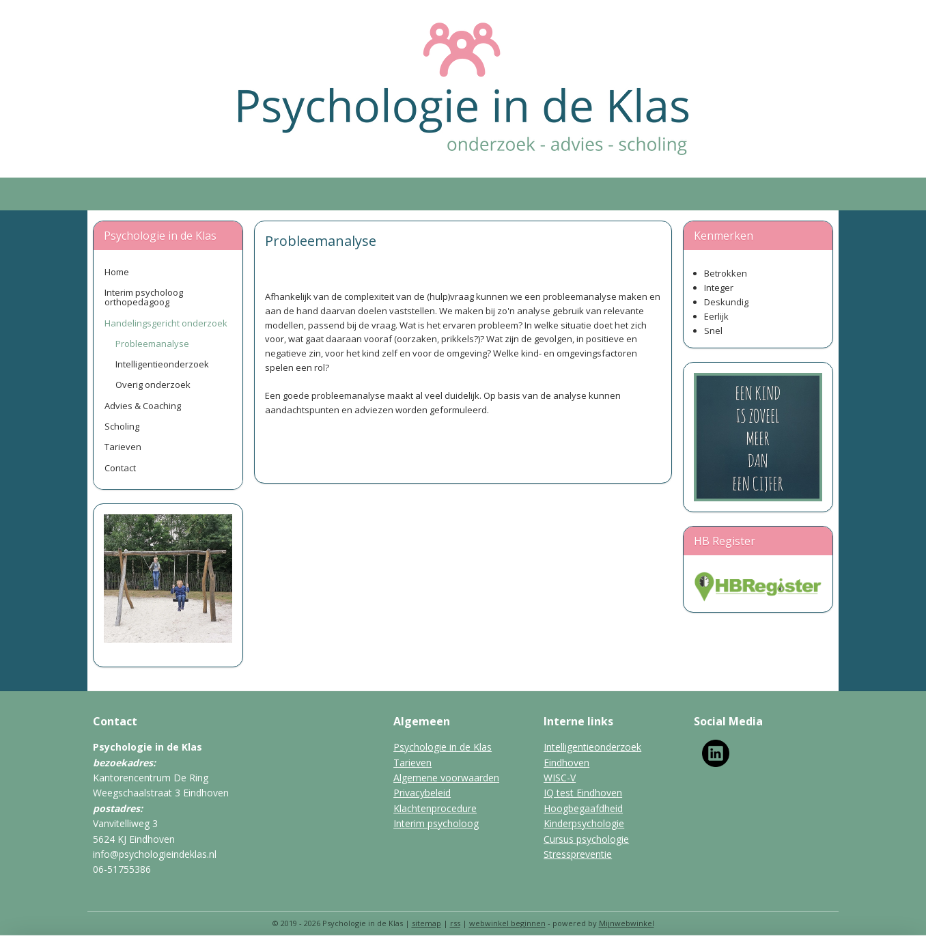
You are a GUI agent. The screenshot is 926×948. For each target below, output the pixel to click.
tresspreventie (580, 854)
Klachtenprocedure (435, 808)
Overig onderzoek (153, 384)
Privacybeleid (422, 792)
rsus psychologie (592, 839)
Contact (120, 468)
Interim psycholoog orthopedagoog (143, 297)
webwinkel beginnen (507, 923)
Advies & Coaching (142, 406)
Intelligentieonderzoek (162, 364)
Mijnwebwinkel (626, 923)
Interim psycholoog (436, 823)
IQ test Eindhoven (583, 792)
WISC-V (560, 777)
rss (455, 923)
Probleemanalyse (152, 343)
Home (116, 272)
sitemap (426, 923)
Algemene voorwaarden (446, 777)
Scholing (121, 426)
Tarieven (122, 447)
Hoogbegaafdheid (583, 808)
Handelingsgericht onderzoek (165, 323)
